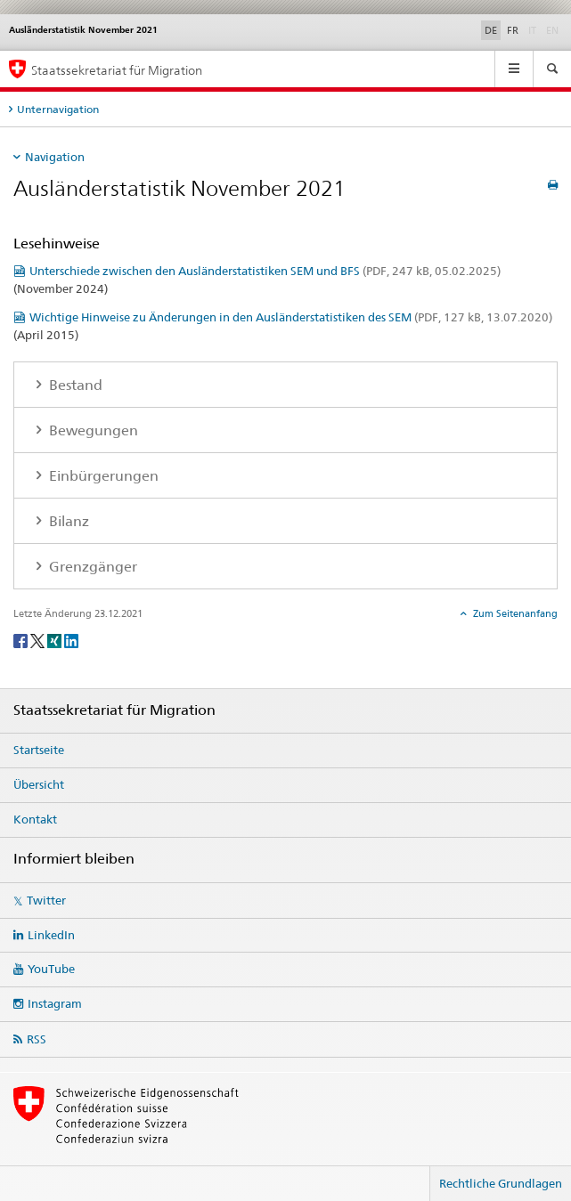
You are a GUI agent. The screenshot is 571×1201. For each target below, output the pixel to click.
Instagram (55, 1003)
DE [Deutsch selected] (491, 30)
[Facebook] (21, 639)
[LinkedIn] (71, 639)
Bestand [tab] (73, 385)
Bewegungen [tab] (91, 430)
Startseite (38, 750)
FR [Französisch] (512, 30)
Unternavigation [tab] (58, 109)
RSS (36, 1039)
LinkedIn (51, 935)
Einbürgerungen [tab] (102, 475)
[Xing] (55, 639)
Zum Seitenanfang (514, 613)
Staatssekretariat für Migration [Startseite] (116, 69)
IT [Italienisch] (534, 29)
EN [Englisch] (554, 29)
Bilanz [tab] (67, 521)
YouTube (51, 969)
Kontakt (35, 819)
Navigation (55, 157)
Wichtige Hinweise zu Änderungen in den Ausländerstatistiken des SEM (290, 317)
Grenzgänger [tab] (91, 566)
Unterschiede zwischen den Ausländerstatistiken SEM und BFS (265, 271)
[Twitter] (38, 639)
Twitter (46, 900)
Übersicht (38, 784)
